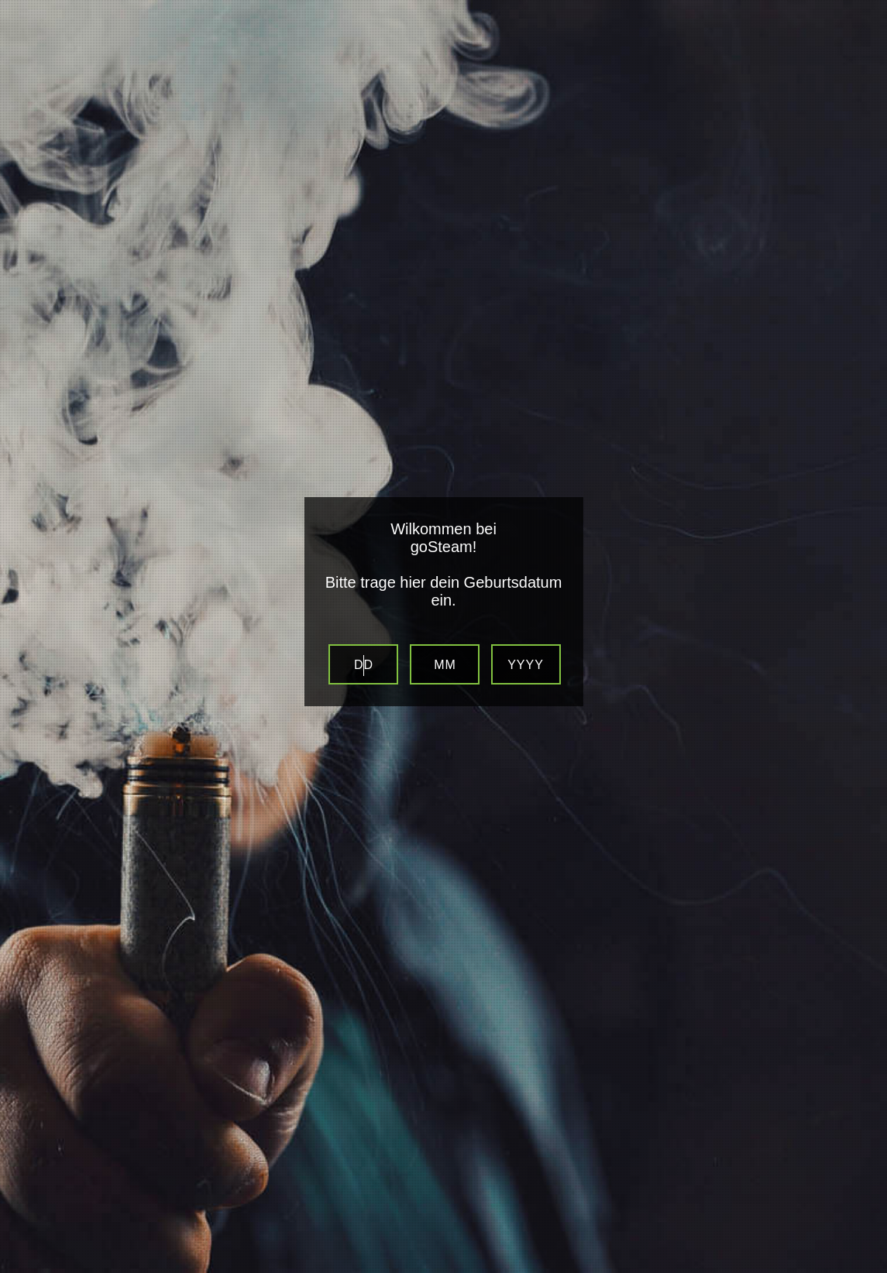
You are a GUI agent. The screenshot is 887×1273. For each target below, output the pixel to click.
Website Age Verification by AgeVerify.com (868, 1269)
